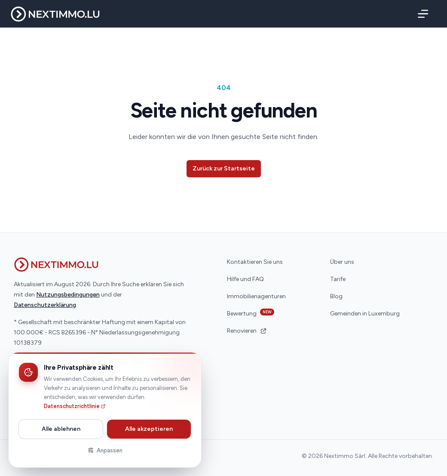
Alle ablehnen (61, 429)
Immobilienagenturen (256, 296)
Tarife (338, 279)
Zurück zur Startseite (224, 168)
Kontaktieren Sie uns (255, 262)
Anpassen (104, 450)
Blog (336, 296)
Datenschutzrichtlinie (75, 406)
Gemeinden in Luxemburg (365, 313)
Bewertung (250, 313)
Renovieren (247, 330)
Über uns (342, 262)
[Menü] (421, 13)
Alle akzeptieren (149, 429)
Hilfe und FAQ (245, 279)
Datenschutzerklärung (45, 305)
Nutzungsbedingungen (68, 294)
